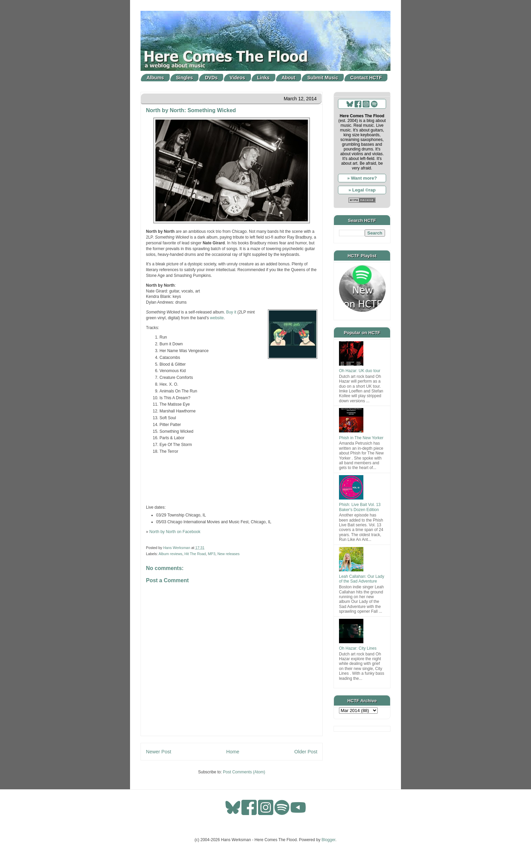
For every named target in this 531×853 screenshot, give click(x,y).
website (217, 318)
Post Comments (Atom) (244, 772)
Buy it (231, 312)
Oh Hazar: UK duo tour (359, 370)
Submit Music (322, 77)
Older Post (305, 751)
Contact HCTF (366, 77)
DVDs (211, 77)
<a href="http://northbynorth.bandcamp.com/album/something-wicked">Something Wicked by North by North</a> (231, 479)
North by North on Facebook (174, 531)
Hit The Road (195, 554)
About (288, 77)
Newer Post (158, 751)
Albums (155, 77)
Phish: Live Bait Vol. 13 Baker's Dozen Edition (360, 507)
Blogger (329, 839)
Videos (237, 77)
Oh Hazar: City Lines (358, 648)
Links (263, 77)
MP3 (211, 554)
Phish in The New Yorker (361, 437)
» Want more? (362, 178)
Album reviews (170, 554)
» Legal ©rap (362, 189)
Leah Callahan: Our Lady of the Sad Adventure (361, 579)
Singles (184, 77)
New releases (228, 554)
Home (232, 751)
